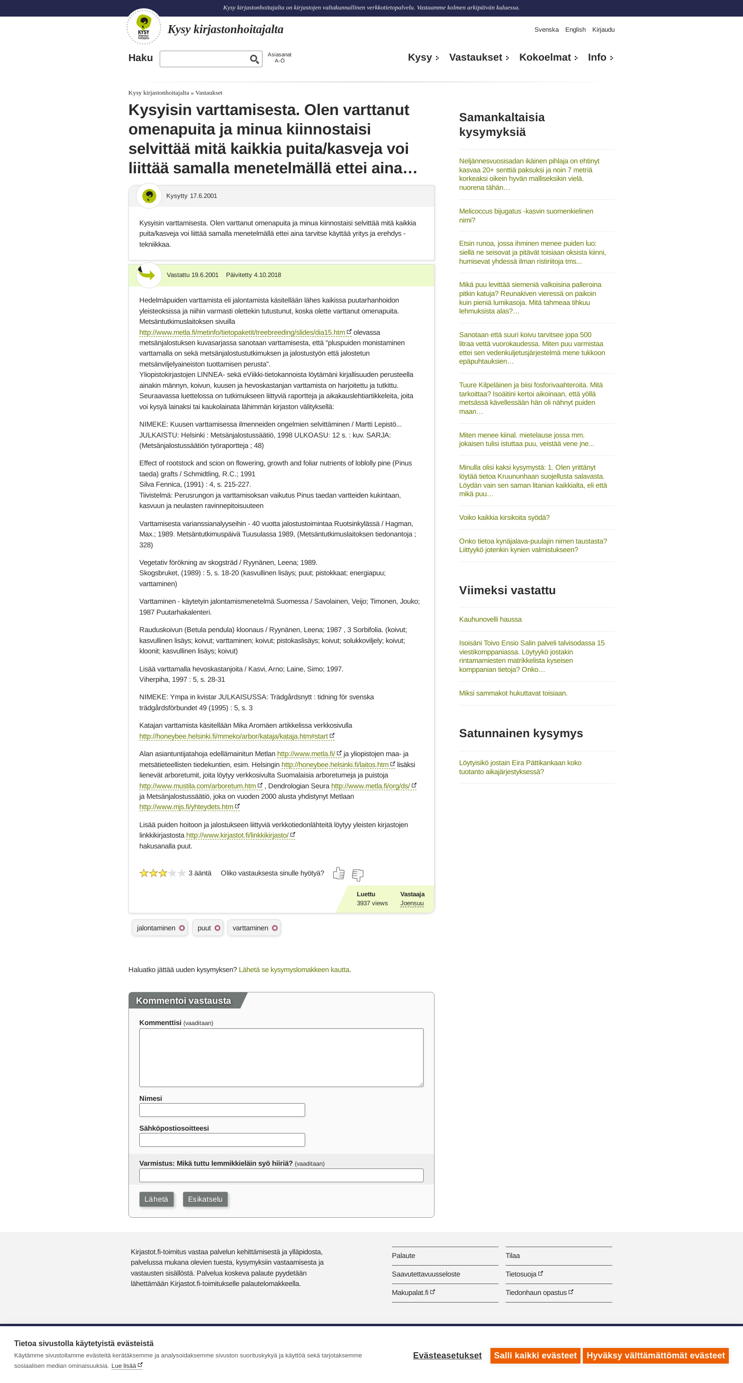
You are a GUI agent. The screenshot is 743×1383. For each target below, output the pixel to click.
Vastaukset (475, 57)
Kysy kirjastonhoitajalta (158, 92)
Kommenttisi (160, 1022)
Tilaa (513, 1255)
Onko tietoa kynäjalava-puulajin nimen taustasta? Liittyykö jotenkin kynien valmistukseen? (533, 545)
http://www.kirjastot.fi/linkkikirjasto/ (237, 835)
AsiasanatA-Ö (279, 57)
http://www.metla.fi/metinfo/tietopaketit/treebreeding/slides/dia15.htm (242, 332)
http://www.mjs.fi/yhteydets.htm (186, 807)
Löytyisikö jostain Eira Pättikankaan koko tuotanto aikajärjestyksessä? (520, 767)
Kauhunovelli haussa (490, 619)
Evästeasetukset (445, 1354)
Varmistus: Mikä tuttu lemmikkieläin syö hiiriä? (216, 1163)
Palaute (403, 1255)
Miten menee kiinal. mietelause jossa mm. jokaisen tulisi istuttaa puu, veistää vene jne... (526, 439)
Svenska (547, 29)
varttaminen (250, 928)
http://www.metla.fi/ (306, 753)
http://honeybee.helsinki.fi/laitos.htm (335, 764)
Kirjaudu (603, 29)
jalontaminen (156, 928)
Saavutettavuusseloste (426, 1274)
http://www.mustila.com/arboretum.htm (197, 786)
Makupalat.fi (410, 1292)
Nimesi (150, 1098)
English (575, 29)
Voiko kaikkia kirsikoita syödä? (504, 517)
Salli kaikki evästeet (533, 1354)
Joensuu (412, 903)
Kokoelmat (545, 57)
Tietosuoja (521, 1274)
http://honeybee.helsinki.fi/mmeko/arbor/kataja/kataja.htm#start (233, 736)
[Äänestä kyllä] (339, 873)
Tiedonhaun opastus (536, 1292)
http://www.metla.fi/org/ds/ (370, 786)
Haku (140, 57)
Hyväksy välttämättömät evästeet (656, 1354)
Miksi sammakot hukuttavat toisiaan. (513, 693)
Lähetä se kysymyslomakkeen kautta (294, 969)
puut (204, 928)
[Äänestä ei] (357, 875)
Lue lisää (123, 1365)
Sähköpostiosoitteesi (174, 1128)
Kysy (420, 57)
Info (597, 57)
